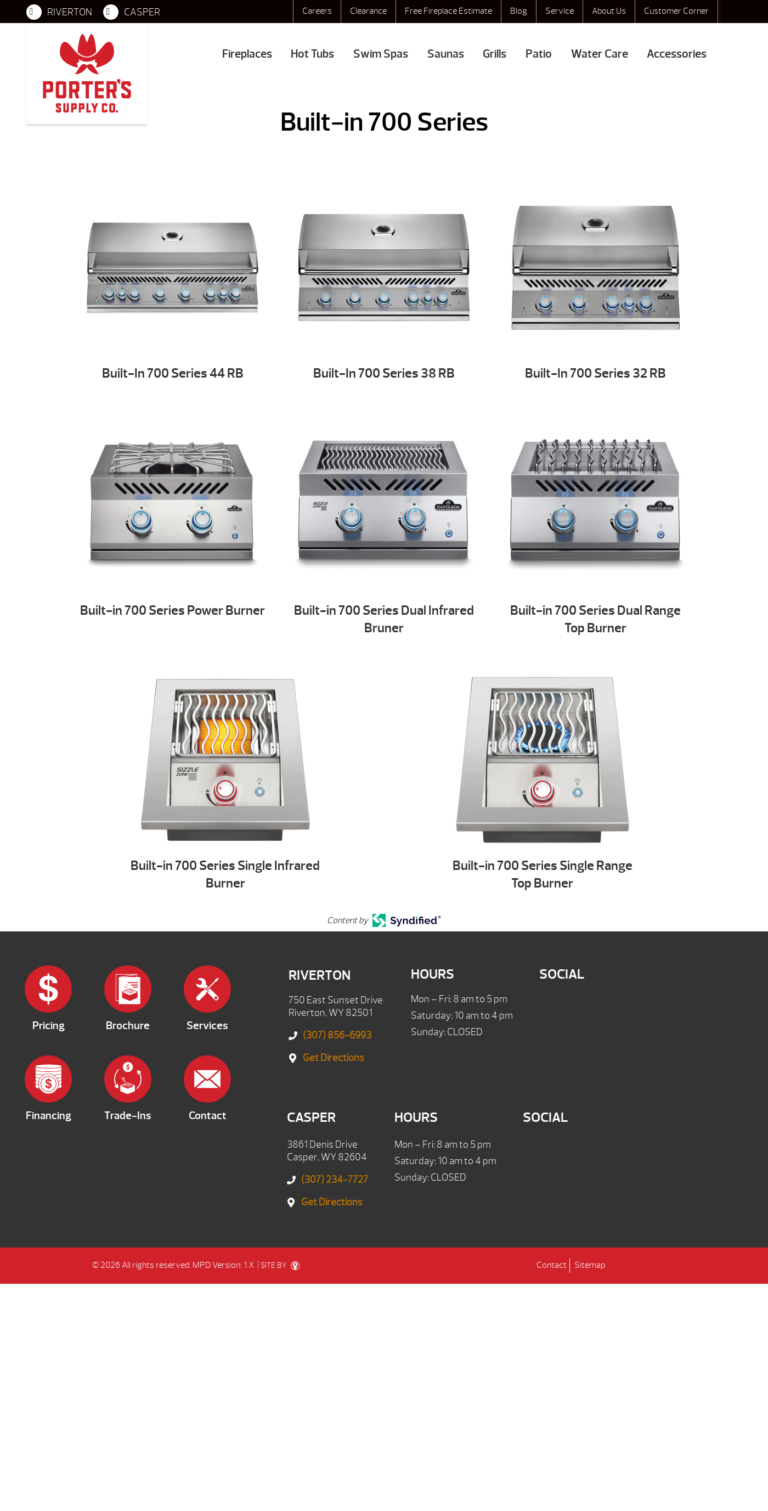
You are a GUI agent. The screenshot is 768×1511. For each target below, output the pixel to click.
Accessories (677, 54)
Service (559, 10)
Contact (552, 1265)
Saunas (445, 54)
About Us (609, 10)
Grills (494, 54)
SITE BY (280, 1265)
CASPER (131, 12)
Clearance (368, 10)
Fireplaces (247, 54)
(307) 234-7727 (334, 1179)
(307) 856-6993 (337, 1035)
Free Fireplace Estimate (448, 10)
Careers (317, 10)
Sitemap (589, 1265)
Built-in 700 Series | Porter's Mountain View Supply (86, 73)
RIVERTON (59, 12)
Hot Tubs (312, 54)
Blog (518, 10)
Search (731, 11)
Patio (539, 54)
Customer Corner (676, 10)
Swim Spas (380, 54)
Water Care (599, 54)
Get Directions (333, 1058)
